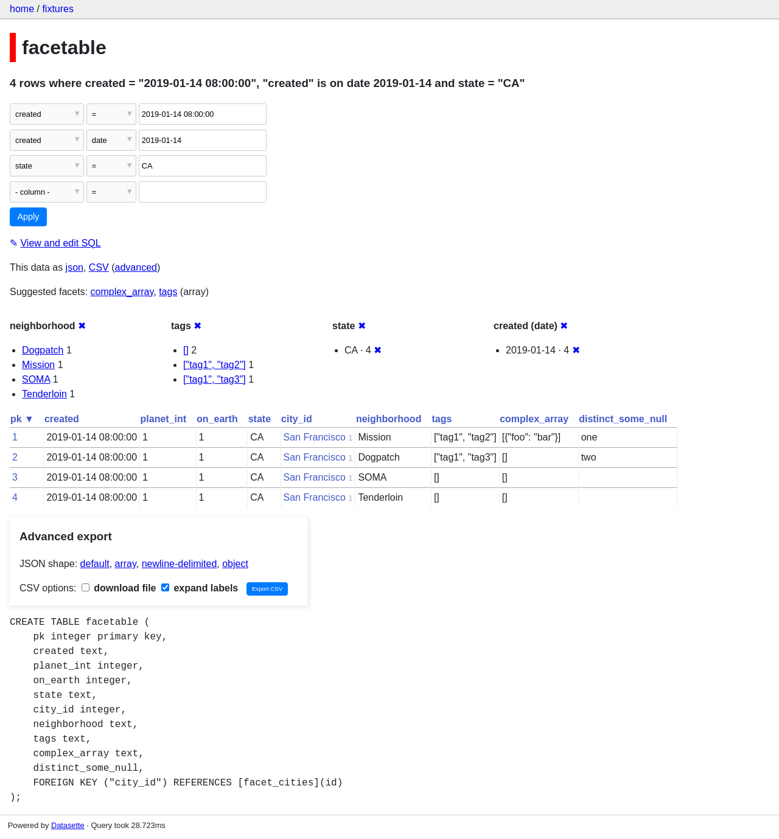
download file (119, 588)
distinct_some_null (623, 419)
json (74, 267)
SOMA (36, 379)
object (235, 564)
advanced (136, 267)
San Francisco (315, 437)
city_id (296, 419)
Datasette (68, 825)
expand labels (199, 588)
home (22, 9)
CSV (99, 267)
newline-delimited (179, 564)
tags (168, 292)
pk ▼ (22, 419)
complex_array (122, 292)
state (259, 419)
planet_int (164, 419)
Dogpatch (43, 350)
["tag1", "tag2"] (214, 365)
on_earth (217, 419)
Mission (38, 365)
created (61, 419)
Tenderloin (44, 394)
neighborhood (389, 419)
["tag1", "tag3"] (214, 379)
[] (186, 350)
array (125, 564)
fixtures (58, 9)
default (95, 564)
